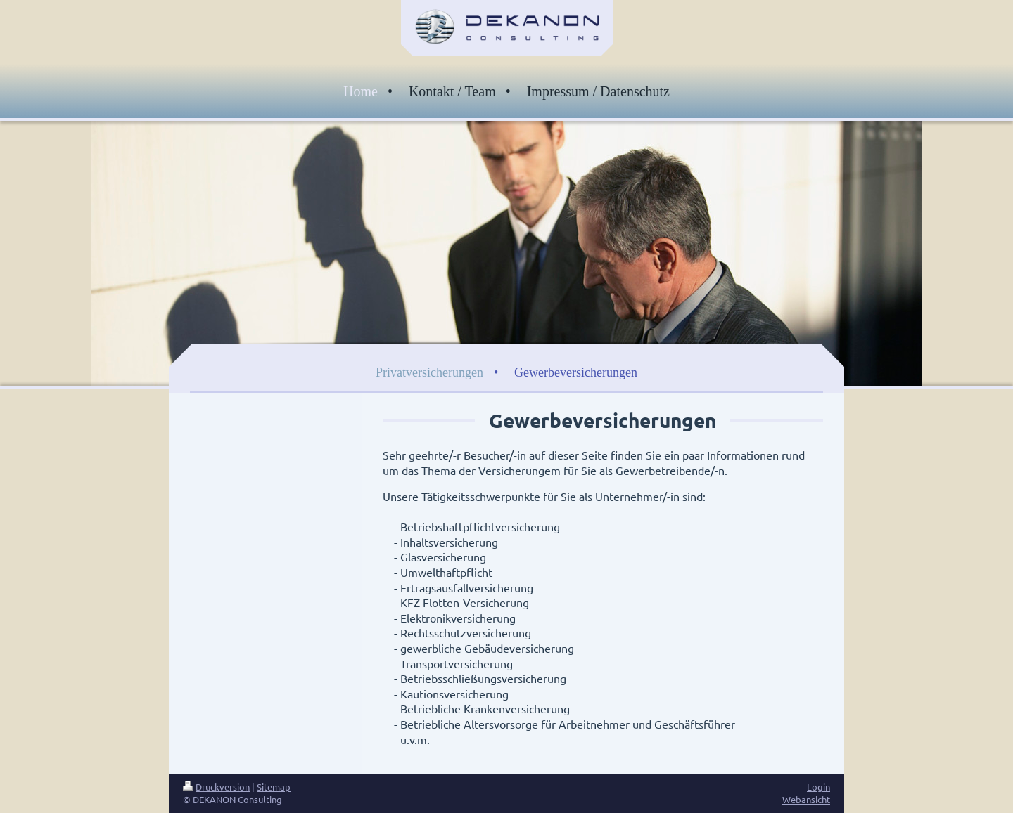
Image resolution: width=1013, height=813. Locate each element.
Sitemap (274, 787)
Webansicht (806, 799)
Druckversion (216, 787)
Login (818, 787)
